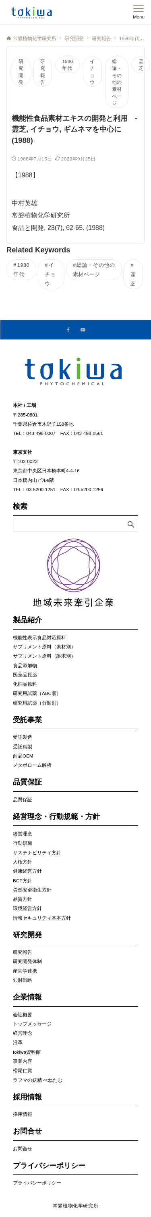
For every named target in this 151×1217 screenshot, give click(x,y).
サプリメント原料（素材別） (44, 646)
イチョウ (92, 72)
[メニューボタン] (139, 12)
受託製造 (22, 737)
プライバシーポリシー (37, 1182)
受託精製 (22, 746)
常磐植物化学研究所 (76, 1205)
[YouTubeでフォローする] (83, 330)
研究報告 (42, 72)
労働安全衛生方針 (32, 889)
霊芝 (141, 65)
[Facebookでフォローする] (68, 330)
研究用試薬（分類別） (37, 702)
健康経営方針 (27, 871)
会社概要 (22, 1014)
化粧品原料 (25, 684)
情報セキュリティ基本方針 (42, 917)
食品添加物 (25, 665)
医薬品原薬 (25, 674)
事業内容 (22, 1061)
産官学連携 (25, 970)
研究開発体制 (27, 961)
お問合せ (22, 1148)
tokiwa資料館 (27, 1051)
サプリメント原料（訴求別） (44, 655)
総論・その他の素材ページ (117, 82)
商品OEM (23, 755)
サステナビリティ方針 (37, 852)
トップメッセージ (32, 1023)
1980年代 (67, 65)
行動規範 (22, 842)
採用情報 (22, 1114)
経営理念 (22, 833)
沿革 (18, 1042)
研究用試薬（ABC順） (37, 693)
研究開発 (21, 72)
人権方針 (22, 861)
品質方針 (22, 899)
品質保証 (22, 799)
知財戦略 (22, 980)
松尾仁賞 (22, 1070)
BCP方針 (22, 880)
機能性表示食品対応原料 (39, 637)
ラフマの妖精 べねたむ (37, 1080)
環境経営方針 (27, 908)
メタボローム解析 (32, 765)
